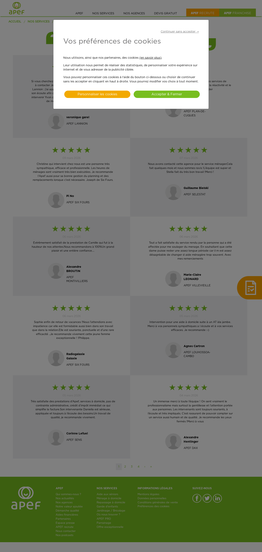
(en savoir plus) (150, 57)
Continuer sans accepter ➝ (180, 31)
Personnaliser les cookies (97, 94)
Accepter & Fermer (166, 94)
